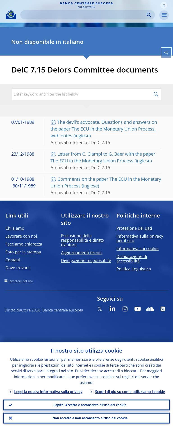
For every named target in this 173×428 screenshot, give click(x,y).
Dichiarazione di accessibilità (131, 259)
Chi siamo (14, 228)
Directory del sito (21, 281)
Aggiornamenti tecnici (81, 252)
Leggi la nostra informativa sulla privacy (48, 391)
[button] (163, 5)
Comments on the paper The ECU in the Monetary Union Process (105, 182)
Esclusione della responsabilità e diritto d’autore (82, 240)
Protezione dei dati (134, 228)
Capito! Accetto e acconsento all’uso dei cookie (89, 405)
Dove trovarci (18, 267)
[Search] (84, 15)
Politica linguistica (133, 268)
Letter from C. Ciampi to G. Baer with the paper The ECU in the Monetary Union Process (102, 157)
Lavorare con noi (21, 236)
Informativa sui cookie (137, 248)
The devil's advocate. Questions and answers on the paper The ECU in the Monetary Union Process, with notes (103, 129)
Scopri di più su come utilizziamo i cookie (130, 391)
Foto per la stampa (23, 252)
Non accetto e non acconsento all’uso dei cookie (89, 418)
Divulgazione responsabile (86, 260)
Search (149, 15)
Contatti (12, 259)
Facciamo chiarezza (23, 244)
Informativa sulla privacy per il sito (139, 238)
